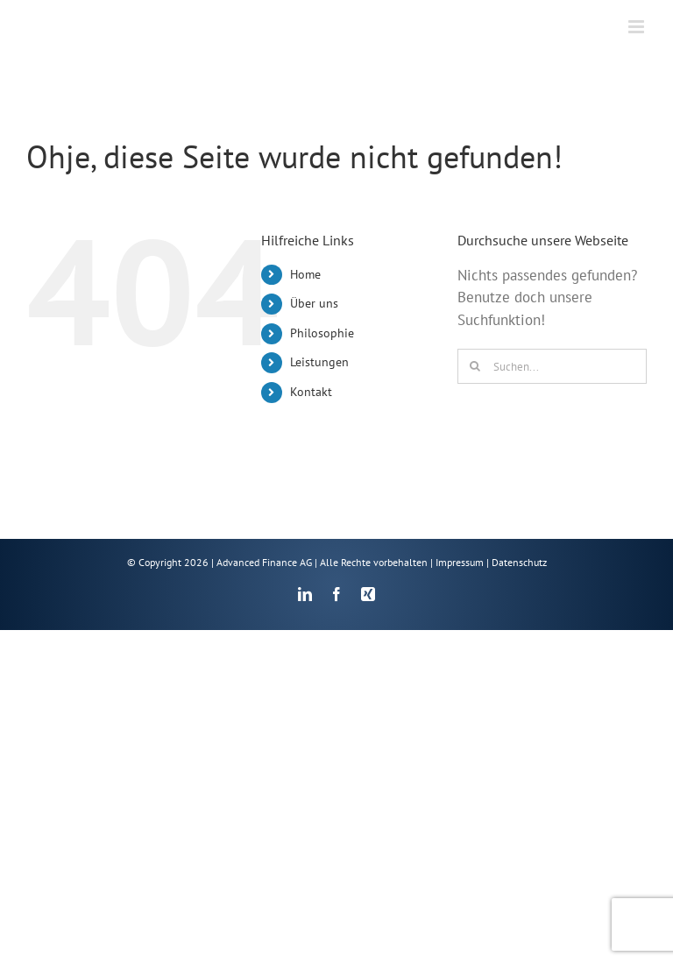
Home (305, 274)
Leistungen (319, 362)
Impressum (460, 562)
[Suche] (474, 366)
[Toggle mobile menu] (637, 27)
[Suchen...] (552, 366)
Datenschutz (519, 562)
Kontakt (311, 392)
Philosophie (322, 333)
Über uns (314, 303)
